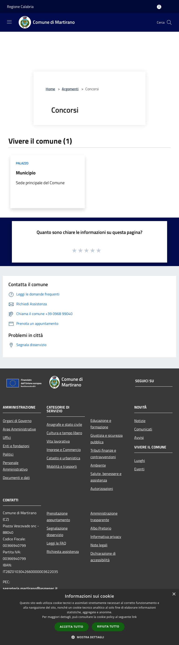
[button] (89, 637)
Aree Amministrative (19, 429)
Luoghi (139, 460)
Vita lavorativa (58, 441)
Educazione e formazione (100, 424)
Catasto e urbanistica (63, 458)
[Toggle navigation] (9, 22)
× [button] (174, 594)
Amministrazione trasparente (103, 516)
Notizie (139, 420)
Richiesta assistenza (63, 551)
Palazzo (22, 163)
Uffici (7, 437)
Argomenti (70, 89)
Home (50, 89)
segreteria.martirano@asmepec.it (30, 588)
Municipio (26, 172)
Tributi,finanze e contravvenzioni (103, 453)
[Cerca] (169, 22)
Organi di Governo (17, 420)
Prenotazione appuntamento (58, 516)
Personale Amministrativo (15, 466)
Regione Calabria (20, 6)
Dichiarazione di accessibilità (103, 557)
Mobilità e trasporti (62, 466)
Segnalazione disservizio (57, 531)
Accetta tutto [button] (71, 627)
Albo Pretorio (100, 528)
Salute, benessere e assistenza (105, 477)
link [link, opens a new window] (134, 617)
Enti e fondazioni (16, 446)
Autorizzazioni (101, 488)
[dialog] (89, 617)
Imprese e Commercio (64, 449)
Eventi (139, 469)
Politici (8, 454)
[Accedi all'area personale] (159, 6)
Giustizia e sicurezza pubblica (106, 439)
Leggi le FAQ (56, 543)
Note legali (98, 545)
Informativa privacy (105, 536)
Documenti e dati (16, 477)
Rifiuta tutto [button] (108, 626)
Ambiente (98, 465)
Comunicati (143, 429)
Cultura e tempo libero (64, 433)
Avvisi (139, 437)
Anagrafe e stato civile (64, 424)
